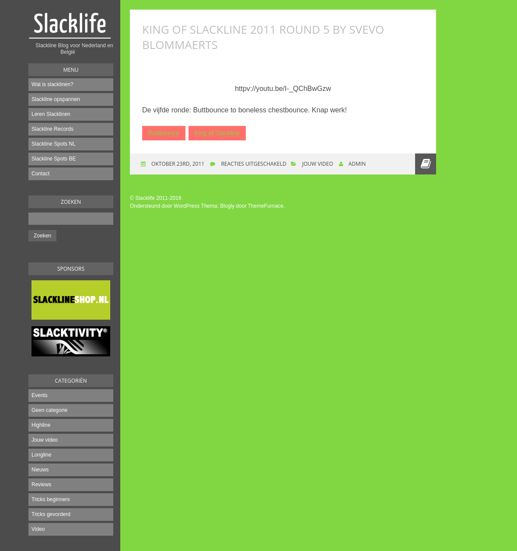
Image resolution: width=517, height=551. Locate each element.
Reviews (41, 484)
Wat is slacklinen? (52, 84)
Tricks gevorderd (50, 514)
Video (38, 529)
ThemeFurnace (265, 206)
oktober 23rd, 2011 (177, 163)
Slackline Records (52, 129)
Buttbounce (163, 132)
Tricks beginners (50, 499)
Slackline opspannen (55, 99)
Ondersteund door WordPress (164, 206)
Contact (40, 174)
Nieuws (40, 470)
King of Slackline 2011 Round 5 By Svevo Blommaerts (263, 36)
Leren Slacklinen (50, 114)
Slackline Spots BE (53, 159)
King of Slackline (217, 132)
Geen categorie (49, 410)
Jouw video (44, 440)
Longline (41, 455)
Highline (40, 425)
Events (39, 395)
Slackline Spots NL (53, 144)
